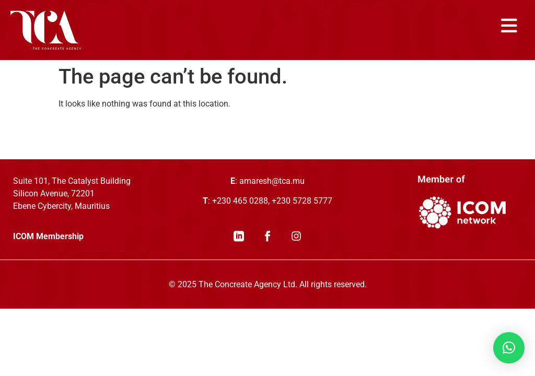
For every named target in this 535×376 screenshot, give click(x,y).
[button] (509, 347)
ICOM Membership (48, 236)
